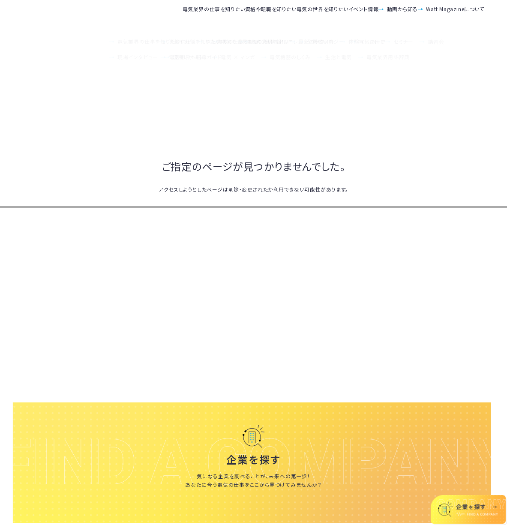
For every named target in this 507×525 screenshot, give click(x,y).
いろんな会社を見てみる (253, 512)
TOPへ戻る (254, 207)
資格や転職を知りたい (185, 15)
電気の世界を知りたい (259, 15)
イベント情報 (322, 15)
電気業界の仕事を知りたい (106, 15)
